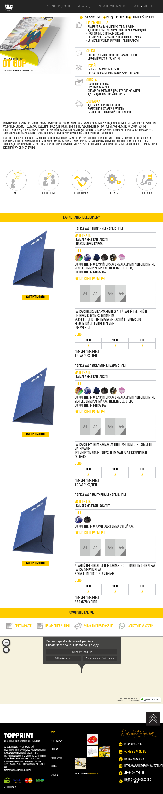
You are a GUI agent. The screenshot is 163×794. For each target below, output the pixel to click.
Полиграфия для (84, 7)
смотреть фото (35, 297)
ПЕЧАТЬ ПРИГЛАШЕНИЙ (53, 626)
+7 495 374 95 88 (92, 17)
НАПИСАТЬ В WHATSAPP (135, 759)
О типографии (56, 758)
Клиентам (54, 749)
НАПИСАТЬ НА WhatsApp (135, 626)
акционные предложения (93, 626)
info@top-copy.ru (117, 17)
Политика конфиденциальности (17, 770)
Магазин (102, 7)
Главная (49, 7)
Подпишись (93, 774)
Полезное (134, 7)
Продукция (64, 7)
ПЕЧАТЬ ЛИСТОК (18, 626)
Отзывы (54, 766)
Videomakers (118, 7)
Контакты (150, 7)
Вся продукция (57, 741)
